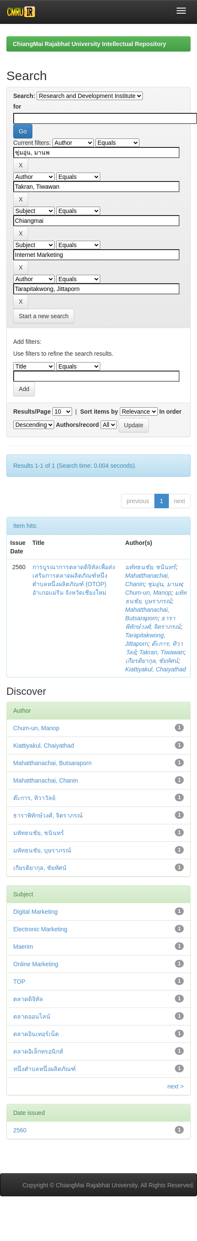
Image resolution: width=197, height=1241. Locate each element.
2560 (19, 1130)
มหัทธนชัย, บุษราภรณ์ (42, 850)
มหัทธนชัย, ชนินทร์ (150, 567)
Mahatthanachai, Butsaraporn (52, 763)
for (17, 106)
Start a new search (44, 316)
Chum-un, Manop (148, 592)
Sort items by (99, 411)
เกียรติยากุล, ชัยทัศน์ (152, 660)
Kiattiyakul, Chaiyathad (155, 669)
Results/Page (32, 411)
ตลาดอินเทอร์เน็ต (36, 1034)
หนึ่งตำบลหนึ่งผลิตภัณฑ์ (44, 1068)
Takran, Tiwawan (161, 652)
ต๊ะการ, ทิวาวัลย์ (34, 798)
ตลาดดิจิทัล (28, 999)
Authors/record (77, 424)
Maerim (23, 946)
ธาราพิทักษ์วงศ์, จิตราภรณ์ (48, 815)
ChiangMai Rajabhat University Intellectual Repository (89, 43)
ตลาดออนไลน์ (31, 1016)
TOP (19, 981)
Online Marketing (35, 964)
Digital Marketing (35, 911)
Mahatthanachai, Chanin (45, 780)
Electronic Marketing (40, 929)
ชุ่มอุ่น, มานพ (165, 584)
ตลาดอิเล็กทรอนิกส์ (38, 1051)
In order (170, 411)
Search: (24, 95)
